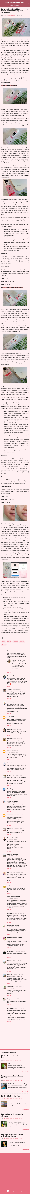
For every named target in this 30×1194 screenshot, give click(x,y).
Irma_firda (10, 986)
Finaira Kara (10, 763)
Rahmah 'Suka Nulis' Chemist (14, 937)
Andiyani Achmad (11, 717)
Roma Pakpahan (11, 651)
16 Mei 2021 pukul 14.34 (18, 974)
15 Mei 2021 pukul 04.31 (13, 898)
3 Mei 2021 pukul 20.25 (21, 651)
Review (9, 641)
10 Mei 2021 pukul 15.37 (19, 828)
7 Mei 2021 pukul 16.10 (17, 775)
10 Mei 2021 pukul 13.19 (19, 814)
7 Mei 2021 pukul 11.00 (19, 763)
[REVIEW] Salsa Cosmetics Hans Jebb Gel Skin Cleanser (12, 1135)
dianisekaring (10, 702)
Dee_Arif (9, 872)
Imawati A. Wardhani (12, 801)
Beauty (3, 641)
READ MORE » (25, 1071)
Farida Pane (10, 828)
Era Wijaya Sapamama (13, 925)
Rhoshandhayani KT (12, 838)
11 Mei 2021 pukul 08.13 (13, 839)
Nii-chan (9, 738)
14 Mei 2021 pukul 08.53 (17, 872)
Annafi (9, 689)
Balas (9, 672)
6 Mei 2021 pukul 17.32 (20, 701)
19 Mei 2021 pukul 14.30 (16, 999)
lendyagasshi (10, 913)
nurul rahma (10, 815)
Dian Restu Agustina (12, 854)
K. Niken (9, 775)
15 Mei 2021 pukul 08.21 (20, 913)
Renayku (9, 729)
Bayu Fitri (9, 974)
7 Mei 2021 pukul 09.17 (17, 729)
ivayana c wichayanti (12, 751)
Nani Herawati (10, 951)
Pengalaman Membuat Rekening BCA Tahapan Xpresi (12, 1077)
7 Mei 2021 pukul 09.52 (13, 752)
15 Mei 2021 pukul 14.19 (15, 960)
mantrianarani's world (15, 2)
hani (8, 960)
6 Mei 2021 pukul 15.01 (16, 689)
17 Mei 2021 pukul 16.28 (18, 986)
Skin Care (15, 641)
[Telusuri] (28, 3)
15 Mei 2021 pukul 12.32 (20, 951)
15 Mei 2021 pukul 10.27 (13, 926)
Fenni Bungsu (10, 789)
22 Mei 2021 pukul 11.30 (18, 1008)
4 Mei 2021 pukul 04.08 (18, 661)
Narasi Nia (10, 1008)
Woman (4, 644)
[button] (28, 9)
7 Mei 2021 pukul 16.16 (20, 789)
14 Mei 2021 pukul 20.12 (16, 886)
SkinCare (22, 641)
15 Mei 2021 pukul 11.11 (13, 939)
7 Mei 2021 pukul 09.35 (17, 738)
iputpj (8, 999)
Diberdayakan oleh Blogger (15, 1191)
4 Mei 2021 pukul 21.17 (21, 676)
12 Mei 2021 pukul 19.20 (13, 855)
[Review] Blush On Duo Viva (10, 1096)
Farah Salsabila (11, 676)
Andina (9, 886)
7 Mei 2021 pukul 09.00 (22, 717)
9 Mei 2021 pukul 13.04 (13, 802)
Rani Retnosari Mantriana (18, 660)
